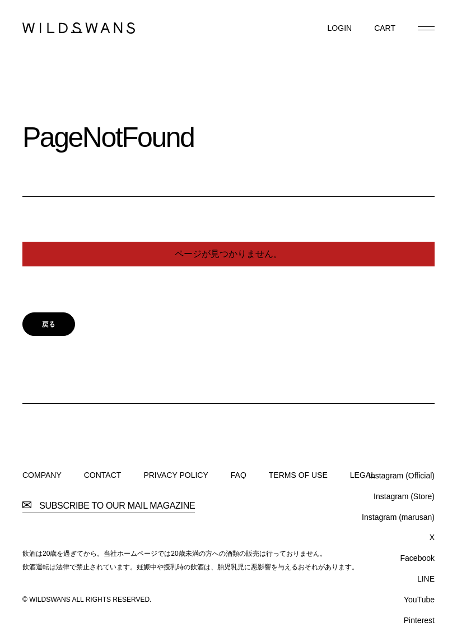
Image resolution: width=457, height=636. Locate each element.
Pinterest (419, 620)
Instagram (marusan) (398, 517)
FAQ (238, 475)
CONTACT (103, 475)
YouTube (419, 599)
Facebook (417, 558)
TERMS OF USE (298, 475)
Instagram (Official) (402, 475)
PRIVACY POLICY (175, 475)
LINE (426, 578)
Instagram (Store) (404, 496)
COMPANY (42, 475)
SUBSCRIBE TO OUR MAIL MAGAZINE (108, 505)
